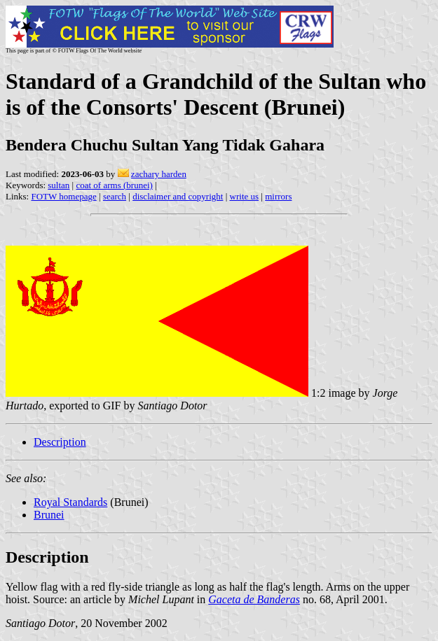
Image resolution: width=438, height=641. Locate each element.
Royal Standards (70, 502)
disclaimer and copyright (177, 196)
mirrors (278, 196)
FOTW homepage (63, 196)
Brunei (49, 515)
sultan (58, 185)
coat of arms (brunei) (114, 185)
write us (244, 196)
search (114, 196)
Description (60, 442)
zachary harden (158, 174)
